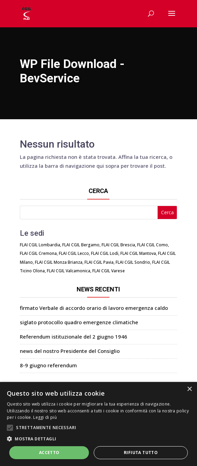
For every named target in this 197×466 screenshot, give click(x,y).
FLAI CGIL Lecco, (74, 253)
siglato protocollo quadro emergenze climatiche (79, 322)
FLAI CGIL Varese (108, 271)
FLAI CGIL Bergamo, (81, 245)
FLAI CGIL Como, (153, 245)
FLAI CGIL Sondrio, (133, 262)
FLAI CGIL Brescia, (119, 245)
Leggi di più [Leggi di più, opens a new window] (45, 417)
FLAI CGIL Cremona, (39, 253)
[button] (98, 439)
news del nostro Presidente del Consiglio (70, 350)
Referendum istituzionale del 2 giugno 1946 (73, 336)
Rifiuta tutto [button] (141, 452)
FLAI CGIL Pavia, (99, 262)
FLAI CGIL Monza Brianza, (59, 262)
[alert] (98, 424)
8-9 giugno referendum (48, 365)
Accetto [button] (49, 452)
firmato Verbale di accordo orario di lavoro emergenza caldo (94, 307)
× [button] (189, 389)
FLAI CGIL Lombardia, (40, 245)
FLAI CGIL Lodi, (105, 253)
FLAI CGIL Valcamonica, (69, 271)
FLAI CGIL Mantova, (138, 253)
